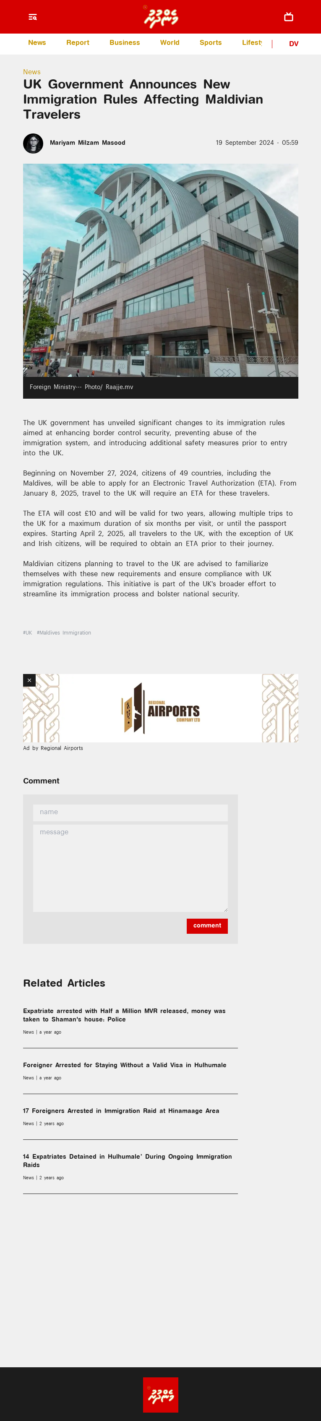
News (37, 43)
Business (125, 43)
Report (77, 43)
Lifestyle (256, 43)
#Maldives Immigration (64, 633)
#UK (27, 633)
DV (293, 45)
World (170, 43)
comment (207, 926)
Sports (211, 43)
